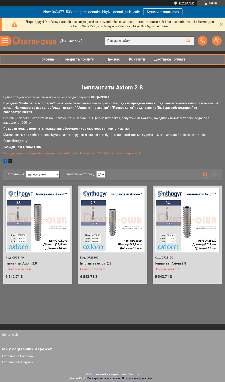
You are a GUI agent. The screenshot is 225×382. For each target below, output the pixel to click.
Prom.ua (134, 374)
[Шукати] (188, 41)
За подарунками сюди (20, 153)
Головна (47, 59)
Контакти (137, 59)
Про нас (113, 59)
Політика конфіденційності (139, 378)
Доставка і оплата (170, 59)
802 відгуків (186, 3)
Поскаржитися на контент (103, 378)
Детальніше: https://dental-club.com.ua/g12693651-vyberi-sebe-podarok (89, 153)
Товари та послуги (78, 59)
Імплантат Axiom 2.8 (21, 263)
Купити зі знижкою (163, 12)
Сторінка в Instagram (17, 362)
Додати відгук (217, 41)
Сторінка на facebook (17, 356)
